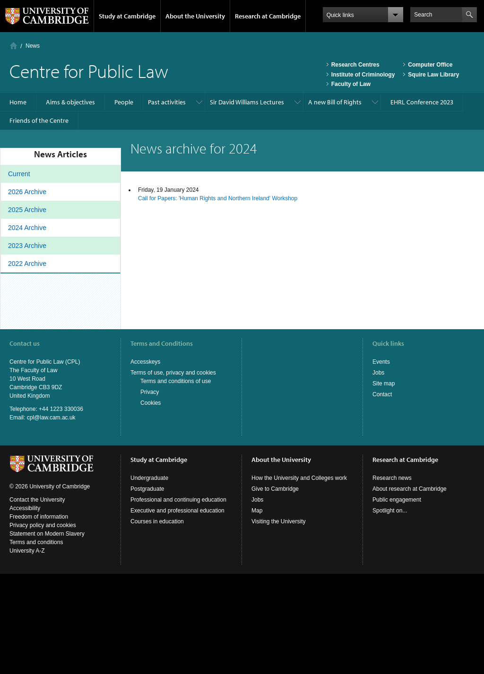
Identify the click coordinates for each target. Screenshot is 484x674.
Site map (383, 383)
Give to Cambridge (275, 489)
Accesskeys (145, 361)
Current (19, 174)
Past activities (167, 102)
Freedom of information (38, 516)
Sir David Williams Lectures (247, 102)
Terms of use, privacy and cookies (173, 372)
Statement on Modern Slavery (47, 533)
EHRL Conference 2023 (421, 102)
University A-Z (27, 550)
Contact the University (37, 499)
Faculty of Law (351, 84)
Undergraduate (149, 478)
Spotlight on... (389, 510)
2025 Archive (27, 209)
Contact (382, 394)
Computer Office (430, 64)
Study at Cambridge (127, 16)
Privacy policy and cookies (42, 525)
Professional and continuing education (178, 499)
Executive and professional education (177, 510)
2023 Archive (27, 245)
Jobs (378, 372)
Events (381, 361)
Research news (392, 478)
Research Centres (355, 64)
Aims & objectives (70, 102)
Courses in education (157, 521)
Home (13, 46)
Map (256, 510)
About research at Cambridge (409, 489)
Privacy (149, 392)
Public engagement (396, 499)
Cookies (150, 403)
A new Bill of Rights (335, 102)
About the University (195, 16)
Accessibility (24, 508)
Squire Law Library (433, 74)
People (123, 102)
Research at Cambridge (268, 16)
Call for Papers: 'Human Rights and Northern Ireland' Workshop (217, 198)
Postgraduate (147, 489)
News (33, 46)
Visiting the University (278, 521)
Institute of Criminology (363, 74)
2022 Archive (27, 263)
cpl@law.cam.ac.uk (51, 417)
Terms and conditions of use (175, 381)
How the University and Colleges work (299, 478)
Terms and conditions (36, 542)
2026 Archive (27, 192)
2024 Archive (27, 227)
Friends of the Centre (39, 120)
